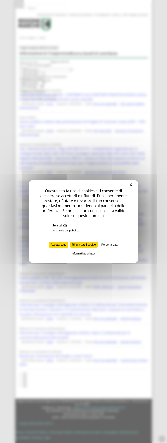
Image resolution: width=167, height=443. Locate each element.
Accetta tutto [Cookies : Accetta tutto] (59, 244)
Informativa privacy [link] (83, 253)
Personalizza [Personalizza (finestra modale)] (109, 244)
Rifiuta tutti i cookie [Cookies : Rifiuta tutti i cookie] (84, 244)
